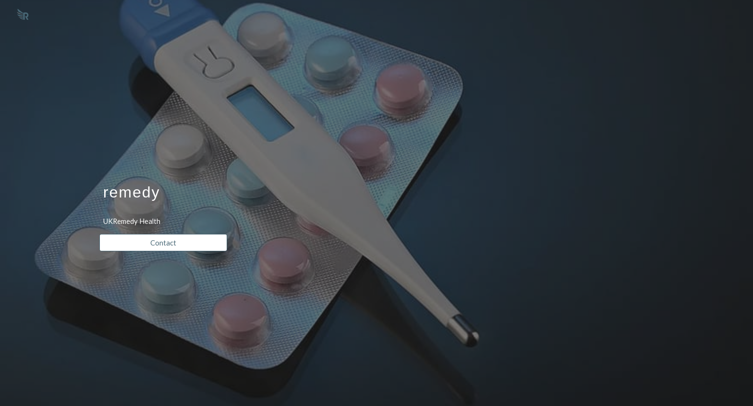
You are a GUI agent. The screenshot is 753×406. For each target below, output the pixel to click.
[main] (163, 182)
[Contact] (163, 243)
